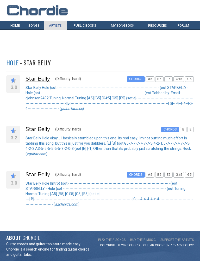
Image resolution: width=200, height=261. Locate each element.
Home (15, 25)
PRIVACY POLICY (182, 245)
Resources (157, 25)
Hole (12, 62)
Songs (34, 25)
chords (161, 245)
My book (122, 25)
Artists (55, 25)
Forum (183, 25)
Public (85, 25)
